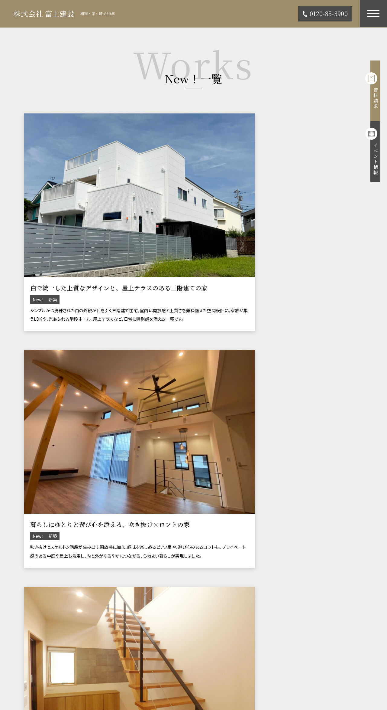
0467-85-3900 (50, 577)
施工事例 (30, 644)
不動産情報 (32, 660)
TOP (25, 629)
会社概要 (30, 676)
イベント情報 (379, 153)
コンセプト (226, 629)
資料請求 (379, 90)
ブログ (221, 660)
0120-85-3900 (325, 13)
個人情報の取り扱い (236, 676)
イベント (224, 644)
